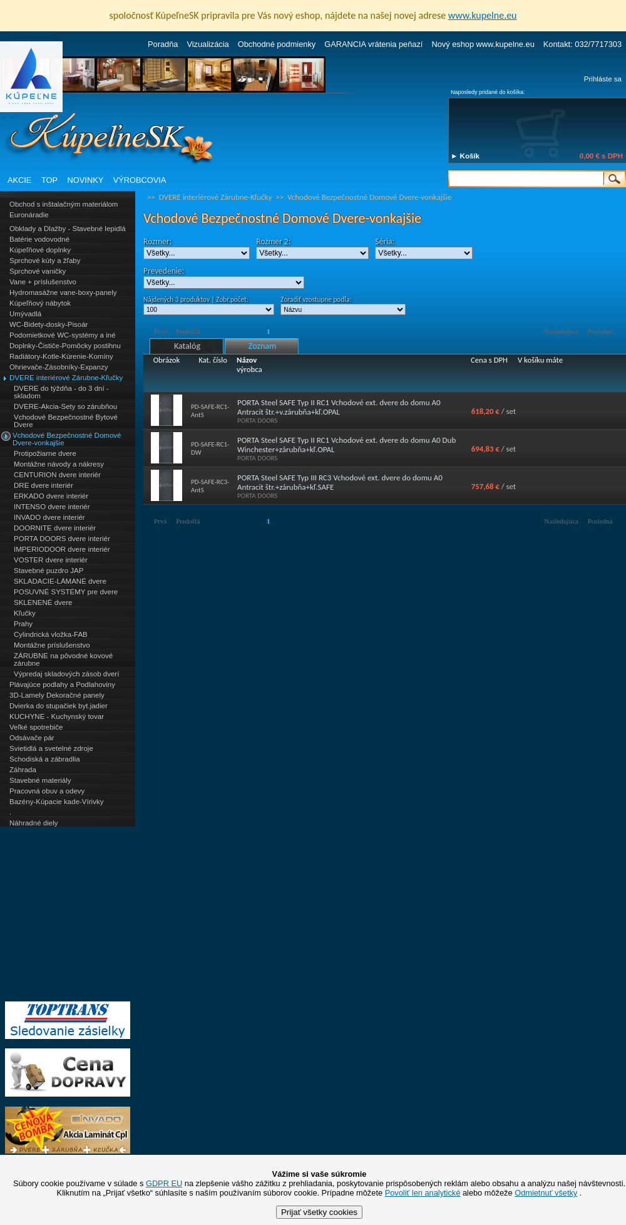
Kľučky (25, 613)
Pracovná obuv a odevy (47, 791)
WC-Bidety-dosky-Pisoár (48, 324)
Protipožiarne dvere (45, 453)
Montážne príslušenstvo (52, 645)
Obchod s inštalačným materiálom (63, 204)
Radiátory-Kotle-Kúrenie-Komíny (61, 356)
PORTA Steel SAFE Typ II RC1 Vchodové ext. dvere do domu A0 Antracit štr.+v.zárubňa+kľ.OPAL (339, 407)
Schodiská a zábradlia (44, 759)
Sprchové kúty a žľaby (44, 260)
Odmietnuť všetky (546, 1192)
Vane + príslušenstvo (42, 282)
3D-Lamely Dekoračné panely (57, 695)
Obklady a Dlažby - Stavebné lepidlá (67, 228)
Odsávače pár (31, 738)
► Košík (465, 156)
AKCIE (19, 180)
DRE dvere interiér (43, 485)
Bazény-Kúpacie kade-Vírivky (56, 801)
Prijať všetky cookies (319, 1212)
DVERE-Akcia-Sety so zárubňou (65, 406)
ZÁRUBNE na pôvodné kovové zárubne (63, 659)
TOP (49, 180)
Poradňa (163, 44)
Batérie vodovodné (39, 239)
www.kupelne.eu (482, 15)
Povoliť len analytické (423, 1192)
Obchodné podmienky (277, 44)
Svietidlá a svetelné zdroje (51, 748)
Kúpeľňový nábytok (40, 303)
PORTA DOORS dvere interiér (62, 538)
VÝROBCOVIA (140, 180)
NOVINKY (86, 180)
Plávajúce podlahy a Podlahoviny (62, 684)
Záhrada (22, 769)
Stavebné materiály (40, 780)
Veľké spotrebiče (36, 727)
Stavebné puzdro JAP (48, 570)
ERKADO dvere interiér (51, 496)
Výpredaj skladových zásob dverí (66, 674)
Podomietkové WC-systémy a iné (62, 335)
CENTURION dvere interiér (57, 474)
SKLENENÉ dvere (43, 602)
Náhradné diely (33, 823)
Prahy (23, 624)
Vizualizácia (207, 44)
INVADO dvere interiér (49, 517)
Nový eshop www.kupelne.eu (482, 44)
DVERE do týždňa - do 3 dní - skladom (61, 392)
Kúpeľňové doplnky (40, 250)
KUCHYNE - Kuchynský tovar (56, 716)
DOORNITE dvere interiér (55, 528)
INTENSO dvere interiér (52, 506)
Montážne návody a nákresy (59, 464)
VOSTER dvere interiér (51, 560)
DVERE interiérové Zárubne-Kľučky (66, 377)
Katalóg (187, 346)
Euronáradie (29, 215)
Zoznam (262, 346)
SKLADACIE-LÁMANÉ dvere (60, 581)
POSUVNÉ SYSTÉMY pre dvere (66, 592)
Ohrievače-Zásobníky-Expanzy (58, 367)
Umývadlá (25, 314)
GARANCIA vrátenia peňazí (373, 44)
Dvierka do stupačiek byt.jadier (58, 706)
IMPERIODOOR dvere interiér (62, 549)
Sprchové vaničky (37, 271)
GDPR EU (164, 1183)
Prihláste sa (603, 79)
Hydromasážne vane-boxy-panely (63, 292)
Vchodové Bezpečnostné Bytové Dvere (66, 420)
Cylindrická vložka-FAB (51, 634)
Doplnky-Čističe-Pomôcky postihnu (65, 345)
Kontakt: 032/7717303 (582, 44)
